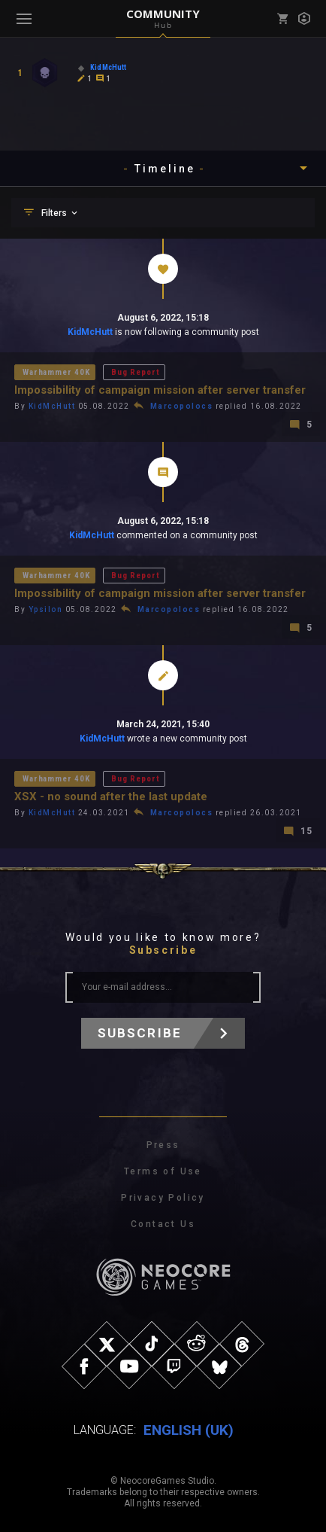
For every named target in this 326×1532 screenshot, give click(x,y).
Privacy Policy (163, 1197)
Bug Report (135, 372)
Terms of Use (163, 1171)
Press (163, 1145)
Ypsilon (46, 609)
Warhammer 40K (56, 372)
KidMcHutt (90, 332)
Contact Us (163, 1224)
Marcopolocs (181, 406)
